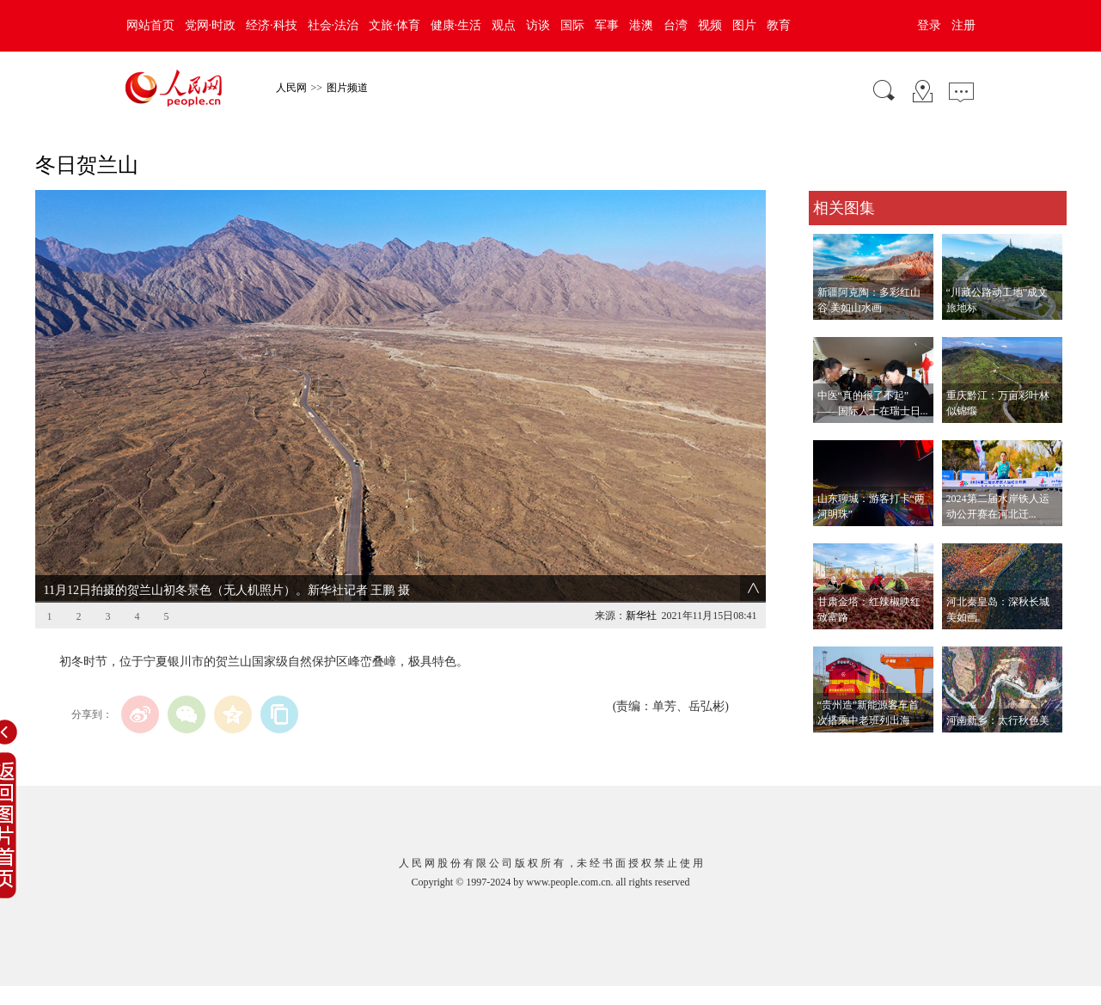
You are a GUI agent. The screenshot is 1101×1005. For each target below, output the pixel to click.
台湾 (676, 25)
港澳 (641, 25)
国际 (572, 25)
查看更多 (833, 750)
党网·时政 (210, 25)
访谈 (538, 25)
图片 (744, 25)
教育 (779, 25)
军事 (607, 25)
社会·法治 (333, 25)
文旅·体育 (394, 25)
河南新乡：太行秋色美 (997, 720)
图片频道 (347, 88)
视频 (710, 25)
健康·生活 (456, 25)
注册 (963, 25)
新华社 (641, 616)
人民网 (291, 88)
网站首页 (150, 25)
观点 (504, 25)
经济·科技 (271, 25)
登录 (929, 25)
